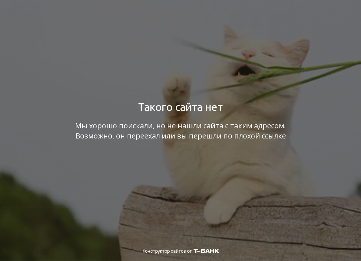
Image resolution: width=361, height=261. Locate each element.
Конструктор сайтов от (180, 251)
